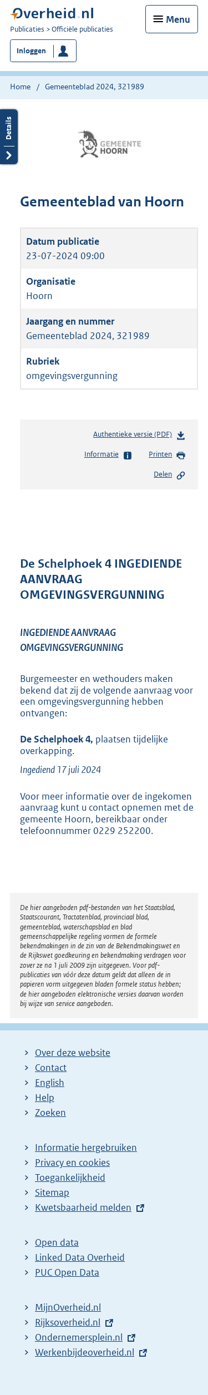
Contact (51, 1068)
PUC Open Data (67, 1272)
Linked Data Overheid (80, 1257)
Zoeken (50, 1112)
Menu (178, 19)
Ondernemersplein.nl (79, 1337)
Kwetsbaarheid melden (83, 1207)
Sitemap (52, 1192)
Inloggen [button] (31, 50)
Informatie (108, 455)
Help (44, 1097)
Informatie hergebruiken (86, 1147)
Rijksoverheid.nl (67, 1322)
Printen (167, 455)
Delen (170, 475)
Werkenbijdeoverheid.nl (84, 1352)
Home (20, 87)
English (49, 1082)
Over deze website (72, 1053)
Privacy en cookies (72, 1162)
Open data (57, 1242)
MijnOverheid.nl (68, 1307)
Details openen (9, 136)
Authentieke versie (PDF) (139, 436)
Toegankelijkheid (70, 1177)
